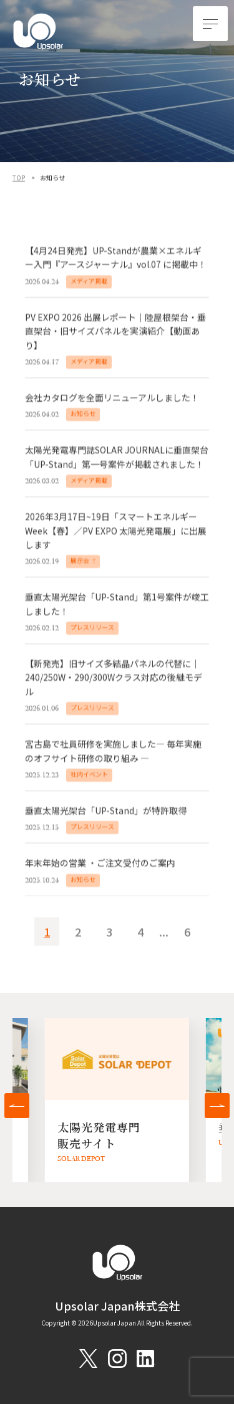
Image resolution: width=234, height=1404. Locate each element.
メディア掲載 (89, 282)
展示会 (80, 561)
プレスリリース (92, 628)
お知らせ (83, 414)
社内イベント (89, 775)
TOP (18, 178)
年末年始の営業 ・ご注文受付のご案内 (100, 864)
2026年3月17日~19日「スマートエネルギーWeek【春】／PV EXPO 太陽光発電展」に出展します (116, 531)
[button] (16, 1105)
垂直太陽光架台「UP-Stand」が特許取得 (106, 811)
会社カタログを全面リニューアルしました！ (112, 398)
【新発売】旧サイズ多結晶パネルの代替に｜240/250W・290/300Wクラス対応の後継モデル (113, 678)
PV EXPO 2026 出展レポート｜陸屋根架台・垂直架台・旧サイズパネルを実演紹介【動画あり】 (115, 332)
